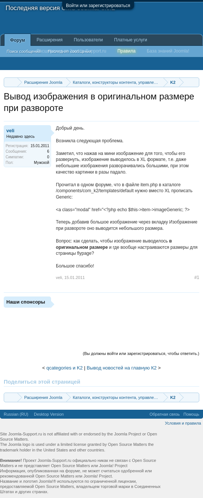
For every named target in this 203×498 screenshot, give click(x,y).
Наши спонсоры (25, 302)
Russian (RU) (16, 414)
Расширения (50, 39)
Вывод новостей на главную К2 (122, 368)
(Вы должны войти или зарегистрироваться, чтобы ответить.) (141, 353)
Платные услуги (130, 39)
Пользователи (88, 39)
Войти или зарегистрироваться (98, 5)
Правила (126, 51)
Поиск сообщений (24, 51)
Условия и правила (183, 423)
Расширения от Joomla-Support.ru (71, 51)
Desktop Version (49, 414)
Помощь (192, 414)
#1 (196, 277)
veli (10, 130)
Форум (17, 40)
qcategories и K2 (65, 368)
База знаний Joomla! (168, 51)
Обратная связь (164, 414)
